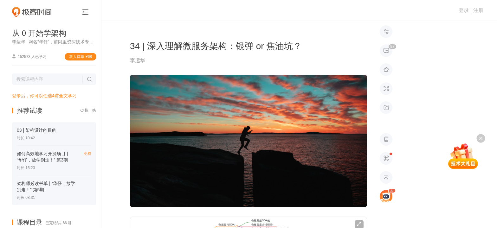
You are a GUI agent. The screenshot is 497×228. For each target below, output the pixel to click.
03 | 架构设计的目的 (36, 130)
